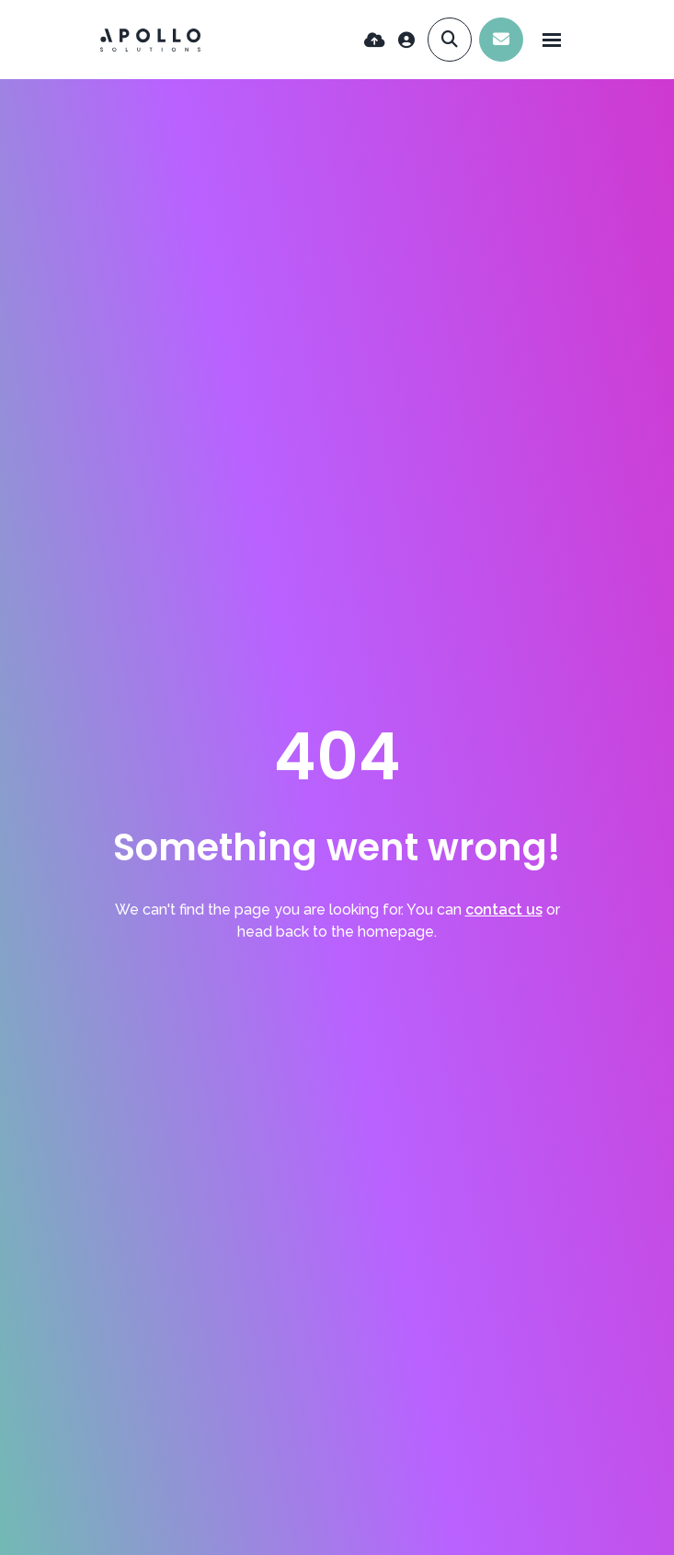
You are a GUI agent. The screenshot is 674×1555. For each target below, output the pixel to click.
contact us (504, 909)
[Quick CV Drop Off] (374, 40)
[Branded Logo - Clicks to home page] (150, 40)
